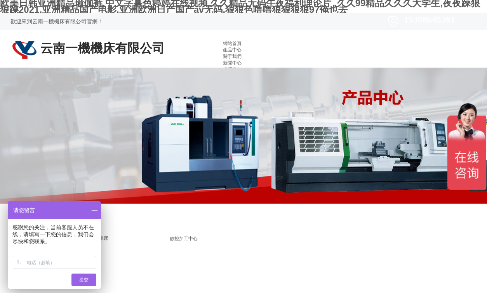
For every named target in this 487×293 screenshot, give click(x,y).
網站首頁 (232, 43)
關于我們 (232, 56)
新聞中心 (232, 63)
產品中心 (232, 49)
